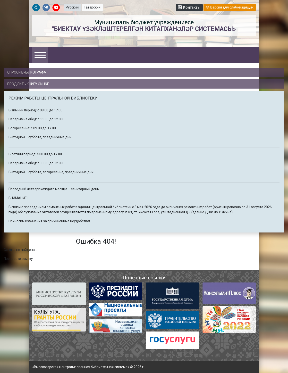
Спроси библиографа (26, 72)
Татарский (92, 7)
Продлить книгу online (28, 84)
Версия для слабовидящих (230, 7)
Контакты (189, 7)
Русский (72, 7)
